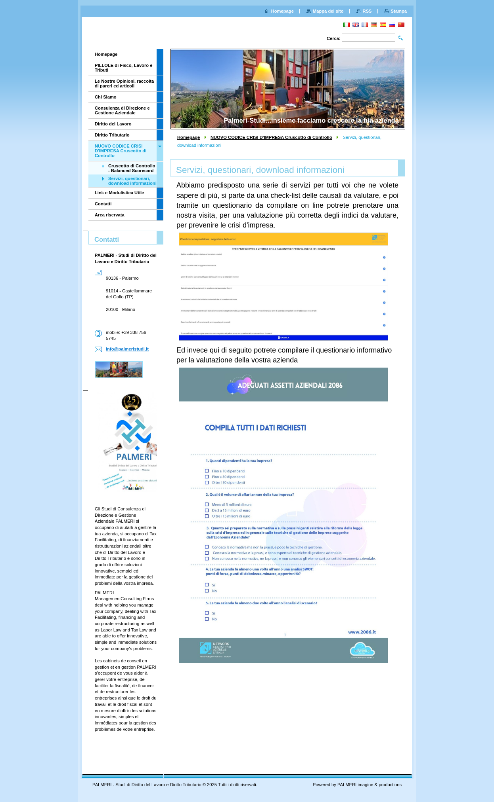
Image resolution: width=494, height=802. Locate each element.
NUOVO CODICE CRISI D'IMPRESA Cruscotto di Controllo (271, 137)
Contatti (103, 203)
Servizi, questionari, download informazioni (132, 181)
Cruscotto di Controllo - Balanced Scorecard (131, 168)
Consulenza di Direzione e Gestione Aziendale (122, 110)
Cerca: (334, 38)
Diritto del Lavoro (113, 123)
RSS (367, 11)
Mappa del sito (328, 11)
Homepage (188, 137)
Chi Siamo (106, 97)
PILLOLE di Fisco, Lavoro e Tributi (123, 67)
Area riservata (109, 214)
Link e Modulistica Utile (119, 192)
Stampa (399, 11)
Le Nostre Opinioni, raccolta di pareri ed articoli (124, 83)
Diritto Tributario (112, 135)
